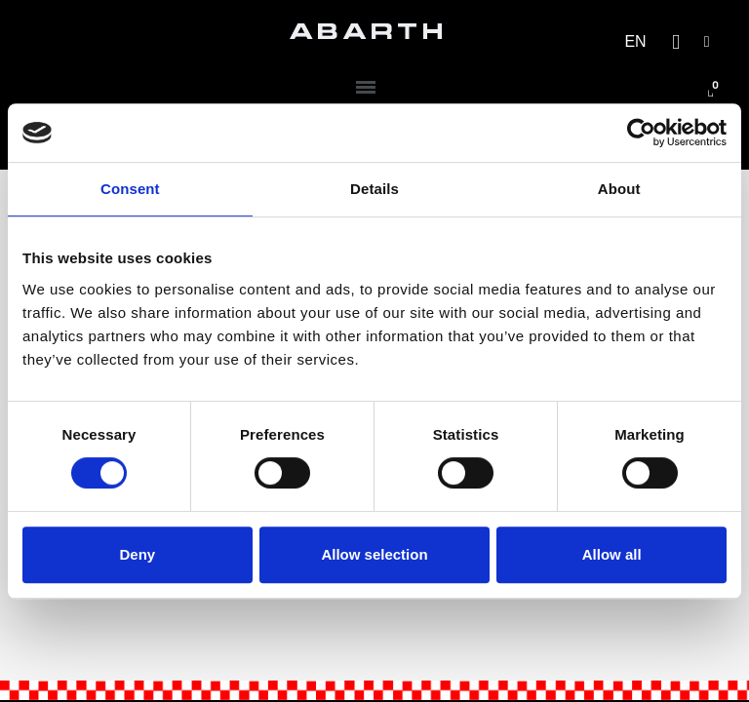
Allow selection (374, 554)
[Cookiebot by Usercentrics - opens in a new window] (641, 132)
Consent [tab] (130, 188)
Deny (137, 554)
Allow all (612, 554)
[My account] (707, 42)
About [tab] (619, 188)
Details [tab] (374, 188)
